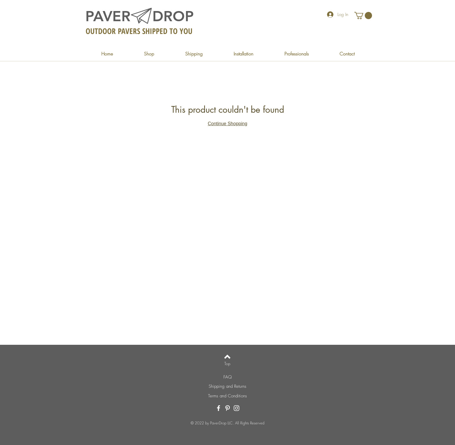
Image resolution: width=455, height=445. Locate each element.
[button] (363, 15)
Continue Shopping (227, 123)
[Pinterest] (227, 408)
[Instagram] (236, 408)
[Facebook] (218, 408)
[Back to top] (227, 357)
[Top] (227, 364)
